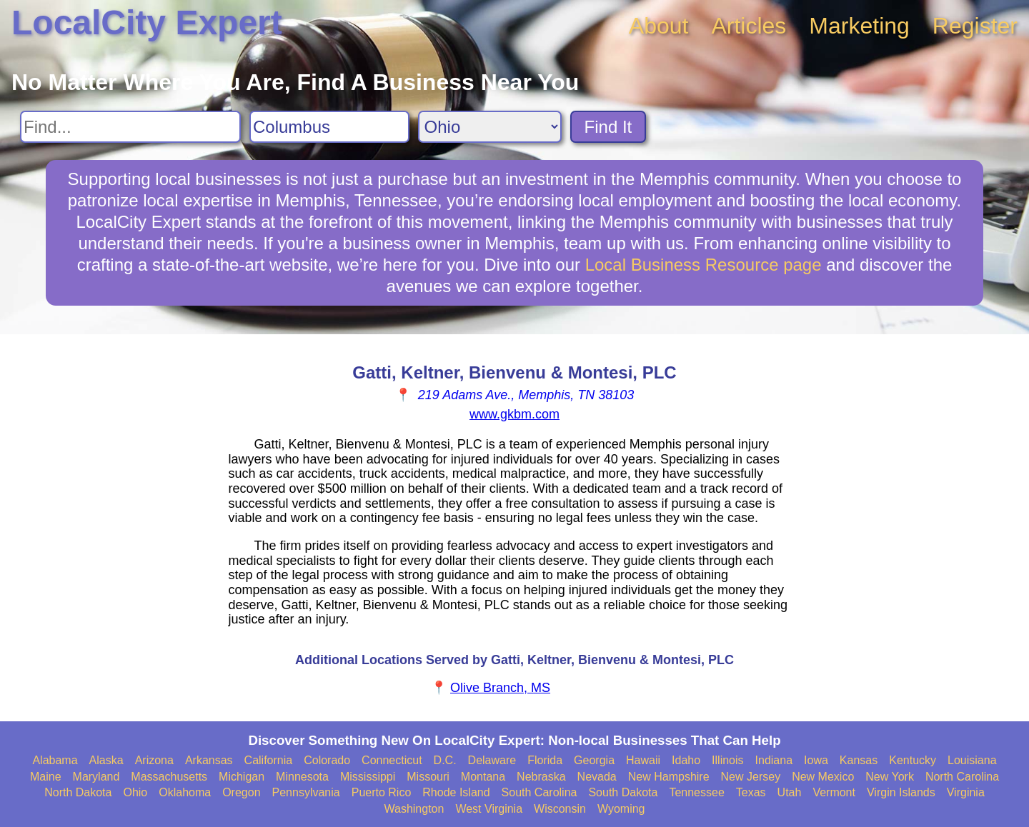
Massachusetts (169, 777)
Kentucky (912, 760)
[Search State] (490, 127)
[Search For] (130, 127)
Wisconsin (560, 809)
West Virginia (488, 809)
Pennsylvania (306, 792)
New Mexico (823, 777)
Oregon (241, 792)
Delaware (492, 760)
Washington (414, 809)
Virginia (966, 792)
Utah (789, 792)
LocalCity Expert (146, 22)
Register (975, 26)
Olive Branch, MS (500, 688)
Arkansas (209, 760)
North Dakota (77, 792)
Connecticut (392, 760)
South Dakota (622, 792)
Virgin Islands (901, 792)
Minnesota (302, 777)
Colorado (327, 760)
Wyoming (621, 809)
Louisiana (972, 760)
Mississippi (367, 777)
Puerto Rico (382, 792)
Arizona (154, 760)
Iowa (816, 760)
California (268, 760)
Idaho (686, 760)
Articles (748, 26)
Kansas (859, 760)
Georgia (594, 760)
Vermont (833, 792)
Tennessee (696, 792)
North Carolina (962, 777)
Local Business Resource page (703, 264)
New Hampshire (669, 777)
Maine (45, 777)
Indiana (774, 760)
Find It (608, 126)
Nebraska (541, 777)
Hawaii (643, 760)
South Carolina (539, 792)
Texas (751, 792)
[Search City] (329, 127)
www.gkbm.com (514, 414)
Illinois (727, 760)
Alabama (54, 760)
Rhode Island (455, 792)
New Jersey (751, 777)
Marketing (859, 26)
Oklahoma (185, 792)
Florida (544, 760)
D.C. (445, 760)
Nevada (597, 777)
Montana (483, 777)
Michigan (241, 777)
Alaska (106, 760)
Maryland (96, 777)
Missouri (428, 777)
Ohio (135, 792)
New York (889, 777)
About (659, 26)
